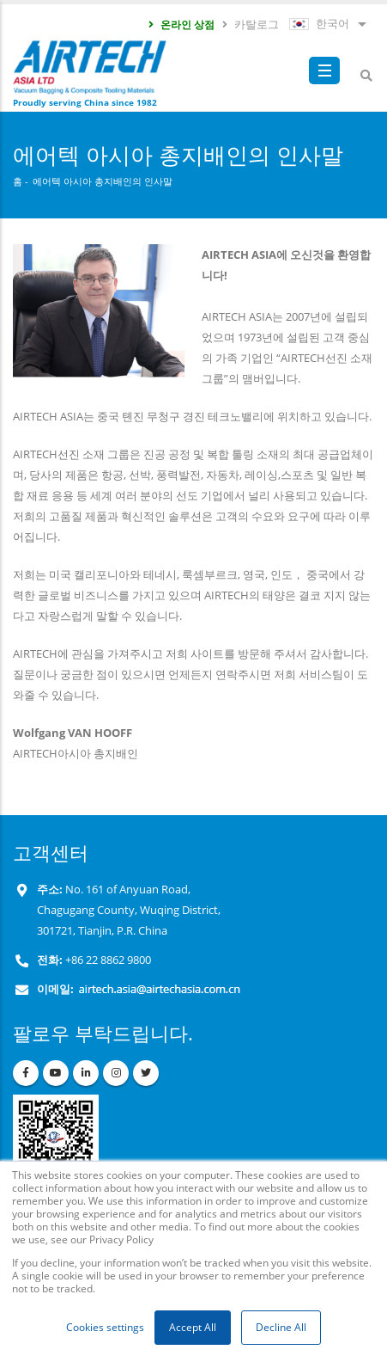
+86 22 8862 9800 (107, 960)
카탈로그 (250, 24)
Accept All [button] (192, 1327)
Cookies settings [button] (105, 1327)
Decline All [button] (281, 1327)
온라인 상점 (181, 24)
